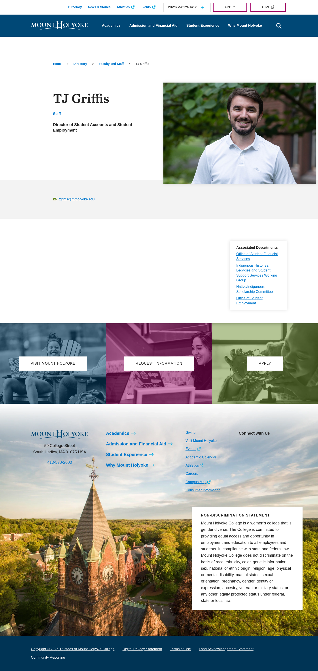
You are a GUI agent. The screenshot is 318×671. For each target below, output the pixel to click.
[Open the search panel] (279, 26)
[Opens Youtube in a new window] (271, 443)
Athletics (123, 7)
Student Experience (202, 25)
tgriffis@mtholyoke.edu (77, 199)
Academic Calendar (201, 457)
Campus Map (196, 482)
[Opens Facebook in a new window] (252, 443)
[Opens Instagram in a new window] (242, 443)
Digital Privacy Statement (142, 649)
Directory (75, 7)
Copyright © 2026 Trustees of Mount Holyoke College (72, 649)
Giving (190, 432)
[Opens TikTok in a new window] (242, 450)
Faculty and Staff (111, 64)
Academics (111, 25)
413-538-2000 (59, 462)
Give (266, 7)
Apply (230, 7)
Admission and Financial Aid (153, 25)
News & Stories (99, 7)
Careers (192, 473)
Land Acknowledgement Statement (226, 649)
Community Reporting (48, 657)
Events (146, 7)
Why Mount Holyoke (245, 25)
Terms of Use (180, 649)
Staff (57, 114)
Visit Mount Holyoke (201, 441)
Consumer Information (203, 490)
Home (57, 64)
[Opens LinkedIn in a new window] (262, 443)
